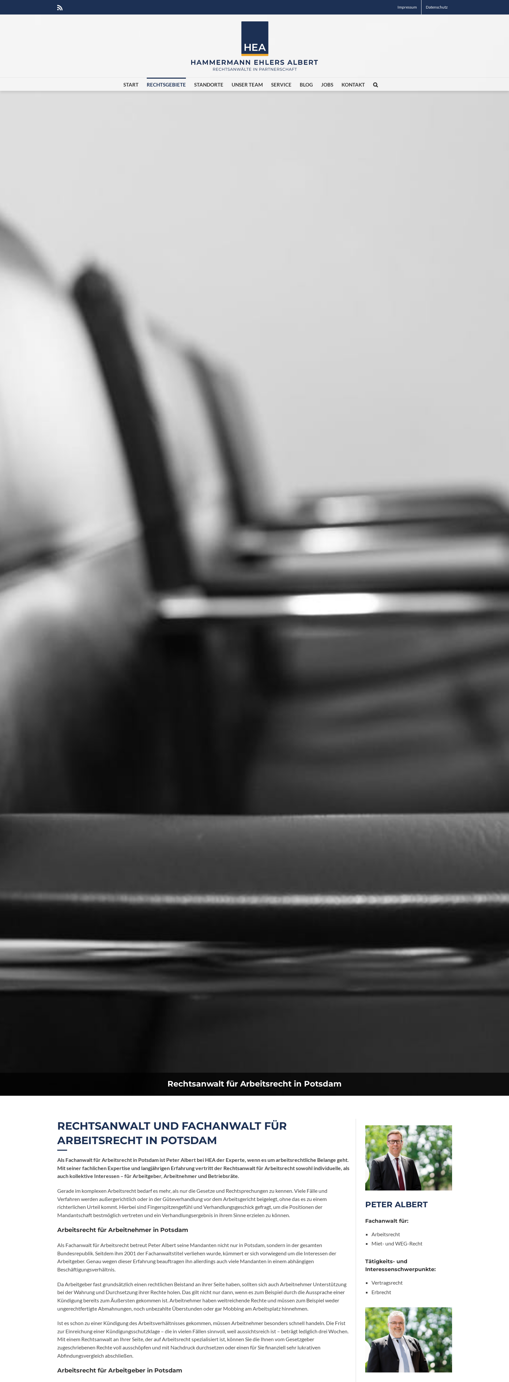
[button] (375, 84)
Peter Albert (396, 1204)
